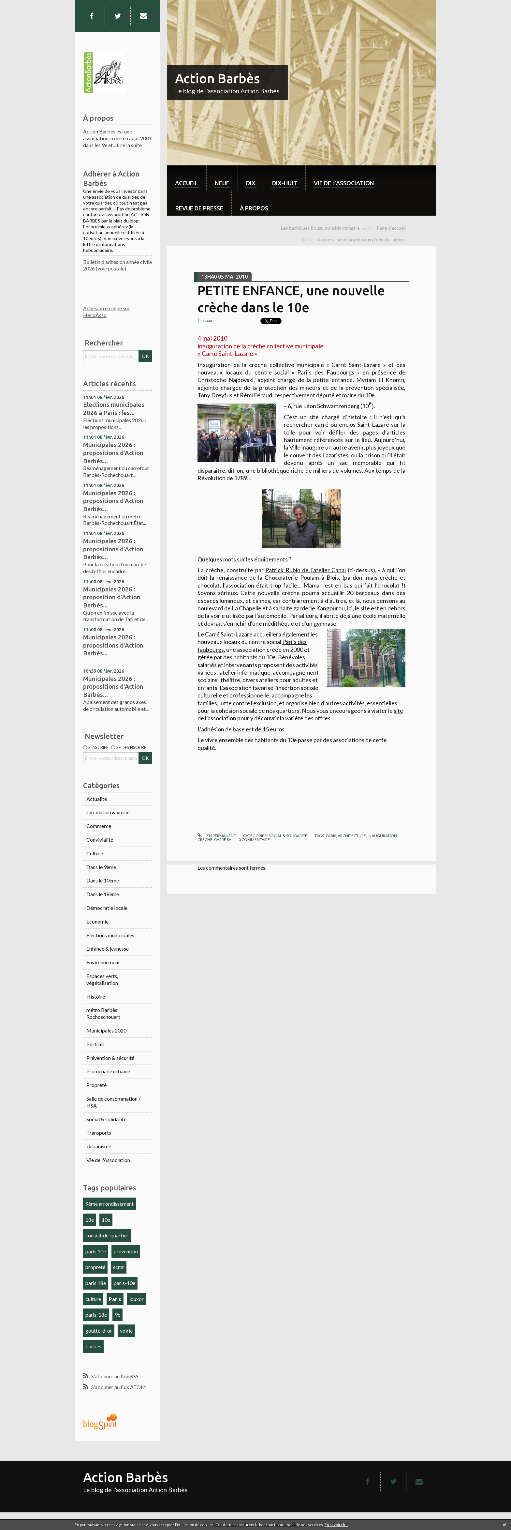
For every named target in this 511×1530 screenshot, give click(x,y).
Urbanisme (98, 1146)
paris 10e (95, 1251)
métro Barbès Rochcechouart (103, 1013)
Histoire (95, 996)
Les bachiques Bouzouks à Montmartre (320, 228)
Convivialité (99, 839)
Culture (94, 853)
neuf (222, 183)
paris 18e (95, 1283)
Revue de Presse (199, 208)
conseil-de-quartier (106, 1235)
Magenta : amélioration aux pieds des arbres (361, 239)
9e (117, 1314)
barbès (93, 1346)
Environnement (103, 962)
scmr (118, 1267)
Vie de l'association (344, 183)
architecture (352, 835)
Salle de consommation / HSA (113, 1102)
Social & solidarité (106, 1119)
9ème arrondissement (109, 1204)
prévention (126, 1251)
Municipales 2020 (106, 1030)
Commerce (98, 826)
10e (106, 1219)
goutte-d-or (98, 1330)
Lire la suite (129, 145)
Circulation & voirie (107, 812)
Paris (115, 1299)
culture (93, 1299)
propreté (95, 1267)
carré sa (222, 839)
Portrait (95, 1044)
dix (251, 183)
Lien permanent (216, 835)
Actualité (96, 799)
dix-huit (284, 183)
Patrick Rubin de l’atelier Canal (305, 570)
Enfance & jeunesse (107, 948)
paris (331, 835)
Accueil (186, 183)
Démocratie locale (106, 908)
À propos (254, 208)
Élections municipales (110, 935)
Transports (98, 1132)
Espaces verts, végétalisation (102, 979)
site (398, 710)
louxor (136, 1299)
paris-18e (96, 1314)
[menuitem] (186, 178)
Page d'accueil (391, 228)
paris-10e (124, 1283)
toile (289, 432)
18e (89, 1219)
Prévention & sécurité (110, 1058)
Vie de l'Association (108, 1160)
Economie (97, 921)
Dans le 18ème (102, 894)
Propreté (96, 1085)
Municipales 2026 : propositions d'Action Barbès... (113, 452)
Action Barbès (217, 78)
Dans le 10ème (102, 880)
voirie (126, 1330)
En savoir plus (336, 1524)
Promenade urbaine (108, 1071)
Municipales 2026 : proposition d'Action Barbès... (111, 597)
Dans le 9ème (101, 867)
